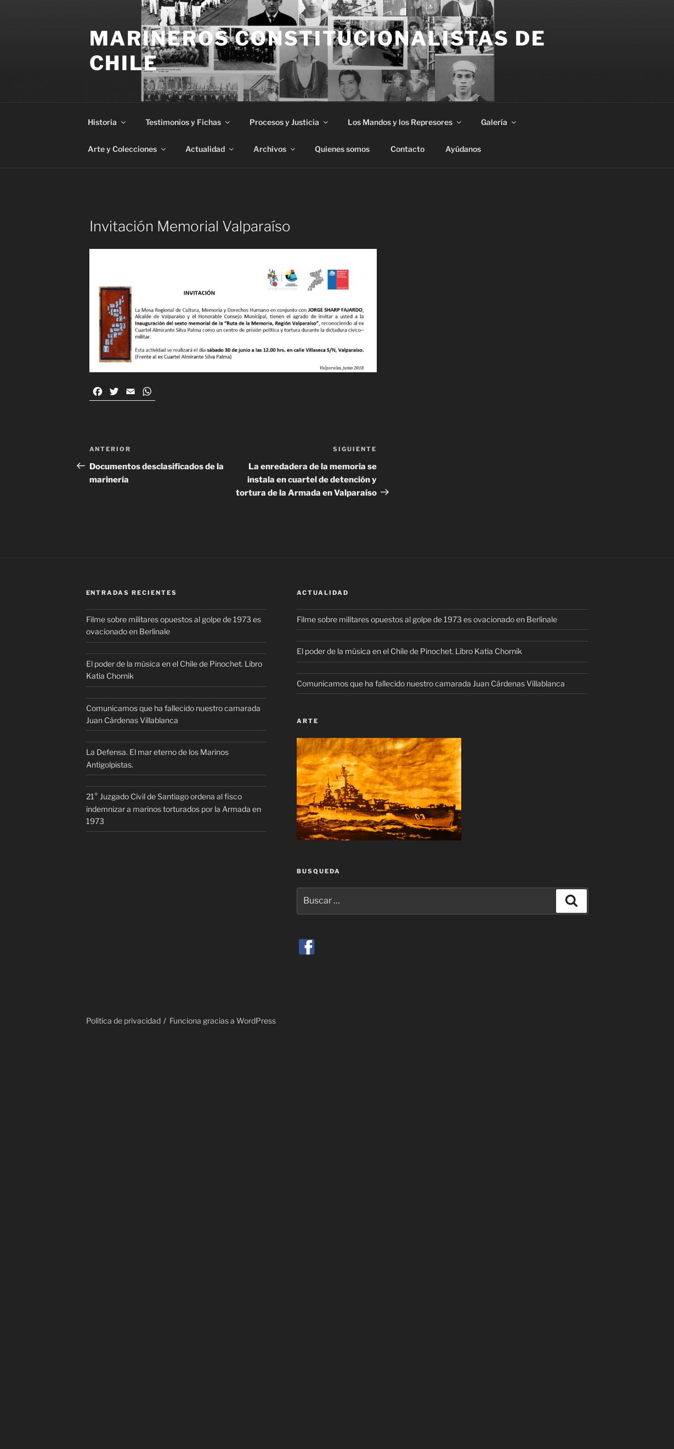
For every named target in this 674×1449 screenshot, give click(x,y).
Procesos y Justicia (290, 122)
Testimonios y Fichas (188, 122)
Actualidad (210, 149)
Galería (499, 122)
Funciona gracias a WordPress (222, 1020)
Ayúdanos (463, 149)
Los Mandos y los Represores (405, 122)
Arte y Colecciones (127, 149)
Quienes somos (342, 149)
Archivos (275, 149)
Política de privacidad (123, 1020)
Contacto (407, 149)
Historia (107, 122)
